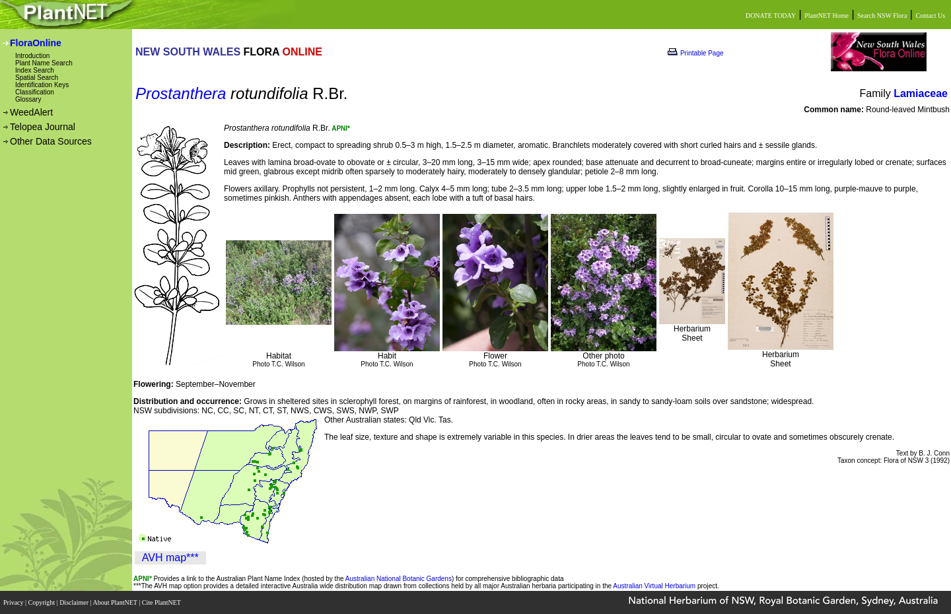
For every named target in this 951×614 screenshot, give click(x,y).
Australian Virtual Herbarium (654, 586)
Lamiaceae (921, 93)
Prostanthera (180, 93)
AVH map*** (170, 557)
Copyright (42, 602)
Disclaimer (74, 602)
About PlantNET (115, 602)
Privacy (14, 602)
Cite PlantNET (162, 602)
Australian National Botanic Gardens (398, 578)
